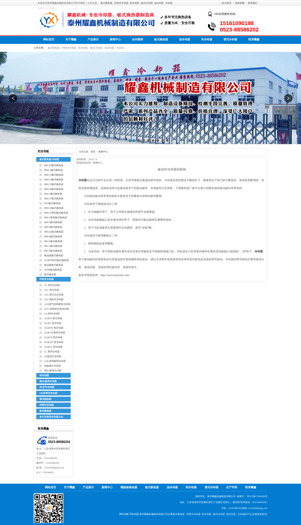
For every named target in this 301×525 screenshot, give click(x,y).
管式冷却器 (230, 39)
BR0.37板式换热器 (53, 198)
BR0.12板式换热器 (53, 174)
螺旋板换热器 (129, 487)
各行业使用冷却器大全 (51, 416)
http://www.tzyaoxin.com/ (115, 275)
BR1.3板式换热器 (53, 246)
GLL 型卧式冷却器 (54, 299)
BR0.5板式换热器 (53, 222)
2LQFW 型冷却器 (53, 318)
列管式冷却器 (121, 3)
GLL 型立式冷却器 (54, 294)
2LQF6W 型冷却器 (53, 327)
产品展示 (93, 39)
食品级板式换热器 (53, 255)
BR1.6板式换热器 (53, 250)
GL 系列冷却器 (52, 285)
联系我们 (252, 3)
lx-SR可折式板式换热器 (56, 260)
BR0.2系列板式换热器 (55, 217)
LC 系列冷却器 (52, 351)
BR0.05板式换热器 (53, 165)
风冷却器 (134, 3)
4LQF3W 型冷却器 (53, 342)
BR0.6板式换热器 (53, 227)
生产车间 (231, 487)
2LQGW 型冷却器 (53, 337)
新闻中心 (115, 39)
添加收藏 (239, 3)
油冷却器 (159, 3)
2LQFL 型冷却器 (52, 323)
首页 (93, 151)
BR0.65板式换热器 (53, 231)
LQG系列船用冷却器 (55, 361)
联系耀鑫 (253, 39)
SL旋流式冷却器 (52, 356)
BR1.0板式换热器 (53, 241)
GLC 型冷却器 (51, 290)
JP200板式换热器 (53, 269)
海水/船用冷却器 (52, 370)
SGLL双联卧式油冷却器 (56, 308)
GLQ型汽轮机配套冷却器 (57, 304)
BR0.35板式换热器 (53, 208)
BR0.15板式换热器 (53, 179)
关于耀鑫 (70, 39)
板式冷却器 (147, 3)
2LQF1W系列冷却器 (54, 332)
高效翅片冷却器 (52, 365)
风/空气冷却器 (46, 387)
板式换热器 (106, 3)
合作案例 (137, 39)
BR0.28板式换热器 (53, 189)
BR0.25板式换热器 (53, 184)
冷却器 (168, 3)
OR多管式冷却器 (48, 393)
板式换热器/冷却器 (49, 159)
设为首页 (226, 3)
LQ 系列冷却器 (52, 313)
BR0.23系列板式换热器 (56, 212)
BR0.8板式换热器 (53, 236)
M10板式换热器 (52, 203)
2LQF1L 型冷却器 (53, 346)
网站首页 (48, 39)
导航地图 (134, 514)
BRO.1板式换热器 (53, 170)
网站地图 (124, 514)
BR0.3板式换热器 (53, 193)
